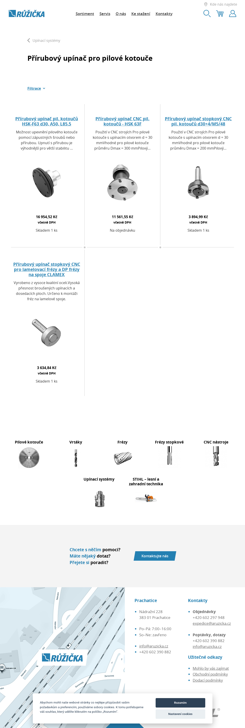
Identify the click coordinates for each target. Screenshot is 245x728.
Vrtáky (75, 442)
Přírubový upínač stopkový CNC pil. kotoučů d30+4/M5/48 (198, 121)
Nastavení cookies (180, 714)
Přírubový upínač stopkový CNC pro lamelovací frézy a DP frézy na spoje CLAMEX (46, 269)
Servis (104, 13)
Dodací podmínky (208, 680)
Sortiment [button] (85, 13)
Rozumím (180, 702)
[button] (36, 88)
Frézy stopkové (169, 442)
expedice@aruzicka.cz (212, 623)
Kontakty (164, 13)
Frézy (122, 442)
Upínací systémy (99, 479)
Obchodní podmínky (210, 674)
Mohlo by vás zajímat (211, 668)
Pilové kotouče (29, 442)
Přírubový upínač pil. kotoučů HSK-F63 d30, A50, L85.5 (46, 121)
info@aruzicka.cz (153, 646)
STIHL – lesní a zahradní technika (146, 481)
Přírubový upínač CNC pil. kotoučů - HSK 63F (122, 121)
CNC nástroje (216, 442)
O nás (121, 13)
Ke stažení (140, 13)
